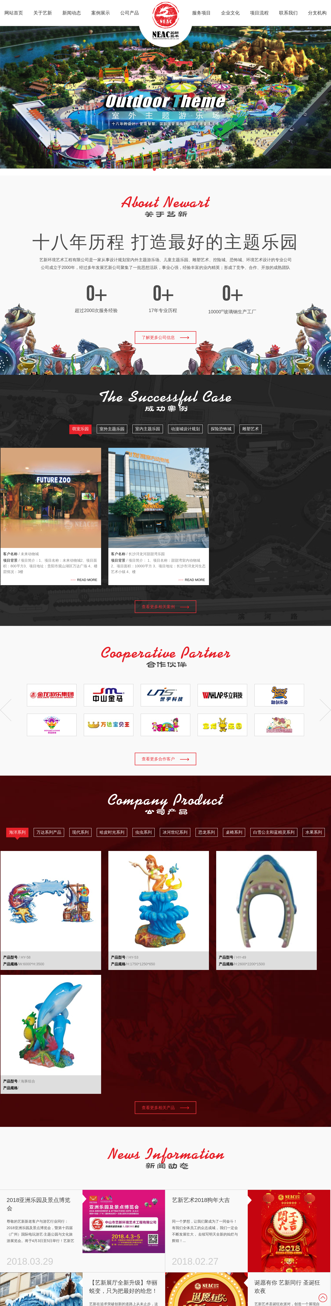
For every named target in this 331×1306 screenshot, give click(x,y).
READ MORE (60, 557)
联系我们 (288, 12)
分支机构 (317, 12)
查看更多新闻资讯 (165, 1208)
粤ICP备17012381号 (305, 1257)
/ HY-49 (185, 912)
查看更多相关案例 (165, 584)
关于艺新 (42, 12)
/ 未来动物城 (20, 531)
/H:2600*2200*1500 (194, 919)
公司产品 (129, 12)
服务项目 (201, 12)
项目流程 (259, 12)
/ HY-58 (16, 912)
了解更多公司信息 (165, 337)
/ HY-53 (100, 912)
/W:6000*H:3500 (23, 919)
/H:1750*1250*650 (109, 919)
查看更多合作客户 (165, 736)
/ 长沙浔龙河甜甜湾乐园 (114, 531)
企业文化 (230, 12)
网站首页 (13, 12)
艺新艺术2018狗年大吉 (201, 1031)
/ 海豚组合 (272, 912)
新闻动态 (71, 12)
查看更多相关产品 (165, 939)
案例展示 (100, 12)
